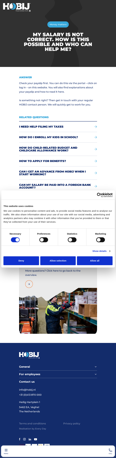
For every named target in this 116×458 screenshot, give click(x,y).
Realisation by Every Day (32, 428)
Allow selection (58, 260)
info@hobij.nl (27, 389)
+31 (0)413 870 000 (30, 394)
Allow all (94, 260)
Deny (21, 260)
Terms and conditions (32, 423)
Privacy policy (71, 423)
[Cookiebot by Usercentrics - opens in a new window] (99, 195)
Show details (99, 251)
